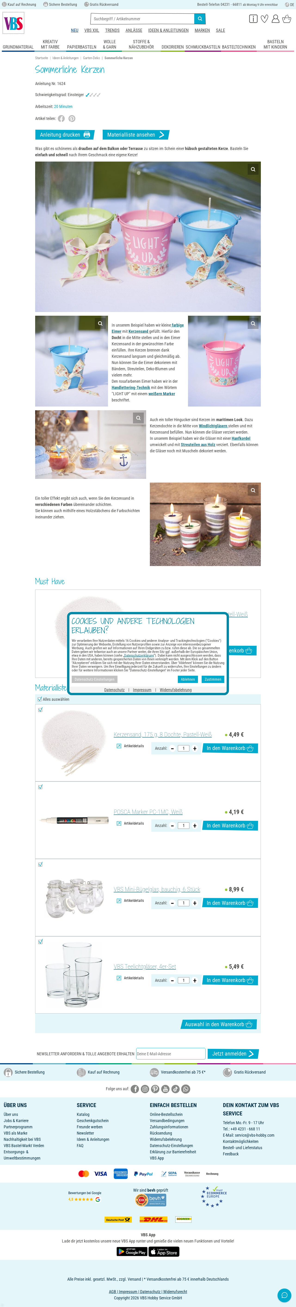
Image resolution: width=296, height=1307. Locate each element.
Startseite (41, 58)
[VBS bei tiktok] (175, 1088)
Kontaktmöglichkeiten (241, 1141)
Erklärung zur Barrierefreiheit (173, 1151)
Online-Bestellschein (166, 1114)
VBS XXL (91, 30)
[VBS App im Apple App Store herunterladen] (163, 1251)
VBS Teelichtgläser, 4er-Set (145, 966)
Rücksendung (161, 1133)
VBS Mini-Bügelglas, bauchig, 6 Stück (157, 889)
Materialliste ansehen (136, 134)
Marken (202, 30)
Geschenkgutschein (93, 1120)
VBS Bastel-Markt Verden (24, 1145)
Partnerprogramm (18, 1126)
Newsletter (85, 1133)
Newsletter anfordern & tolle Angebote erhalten (85, 1053)
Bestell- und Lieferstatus (242, 1147)
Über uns (11, 1114)
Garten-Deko (91, 58)
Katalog (83, 1114)
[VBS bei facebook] (134, 1088)
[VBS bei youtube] (165, 1088)
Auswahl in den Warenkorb (218, 1024)
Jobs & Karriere (16, 1120)
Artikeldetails (166, 636)
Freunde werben (90, 1126)
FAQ (80, 1145)
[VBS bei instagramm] (145, 1088)
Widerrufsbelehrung (166, 1139)
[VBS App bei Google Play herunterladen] (132, 1251)
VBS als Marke (15, 1133)
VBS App (157, 1158)
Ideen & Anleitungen (168, 30)
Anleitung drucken (65, 134)
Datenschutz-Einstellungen (171, 1145)
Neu (74, 30)
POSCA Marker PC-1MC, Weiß (148, 811)
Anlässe (134, 30)
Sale (220, 30)
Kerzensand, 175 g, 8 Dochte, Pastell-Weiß (199, 614)
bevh (151, 1190)
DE (289, 5)
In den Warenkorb (228, 650)
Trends (112, 30)
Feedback (231, 1153)
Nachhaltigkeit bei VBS (22, 1139)
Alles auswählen (56, 699)
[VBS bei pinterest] (155, 1088)
